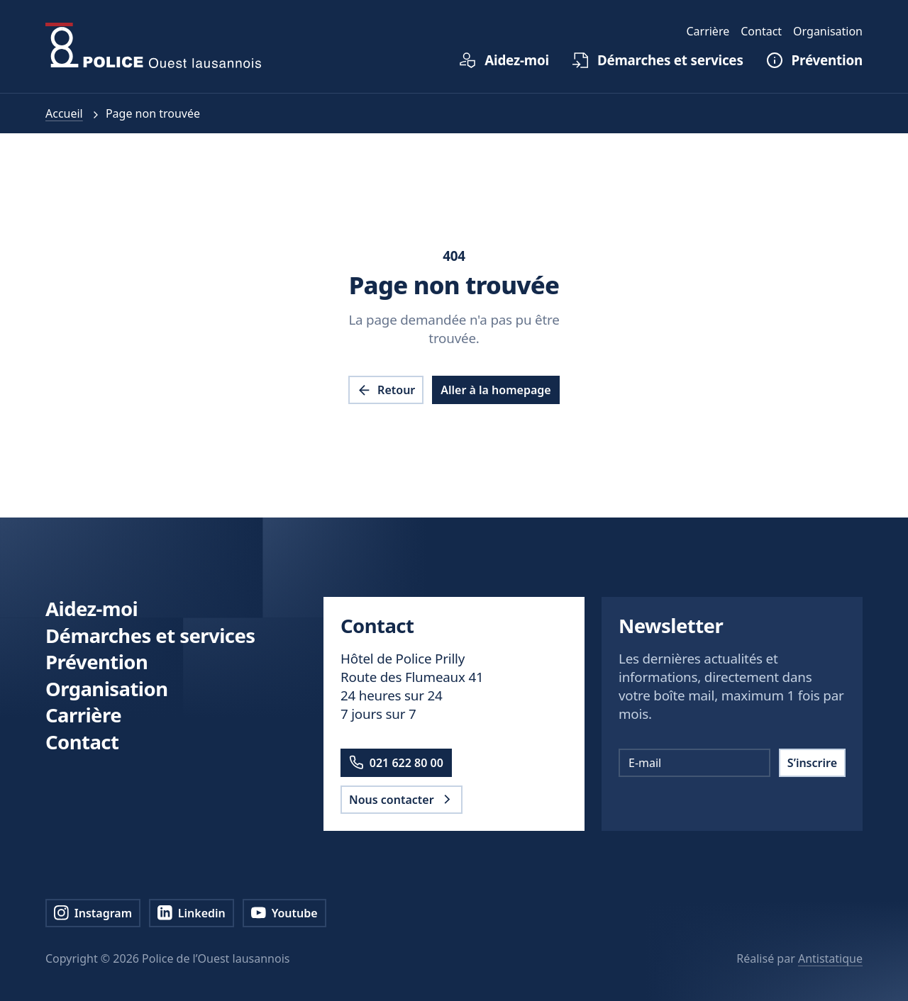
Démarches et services (150, 635)
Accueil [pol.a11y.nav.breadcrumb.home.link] (64, 113)
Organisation (106, 689)
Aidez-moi (91, 608)
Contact (81, 742)
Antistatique (830, 958)
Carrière (83, 715)
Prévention (96, 662)
